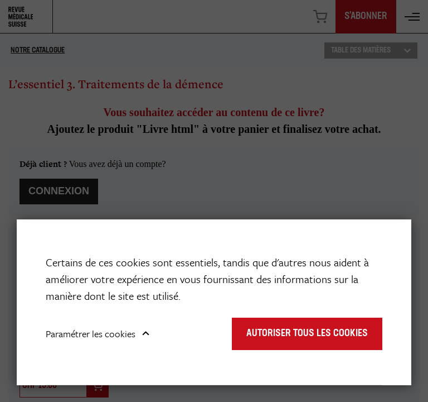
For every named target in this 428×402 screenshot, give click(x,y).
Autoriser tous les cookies (307, 333)
